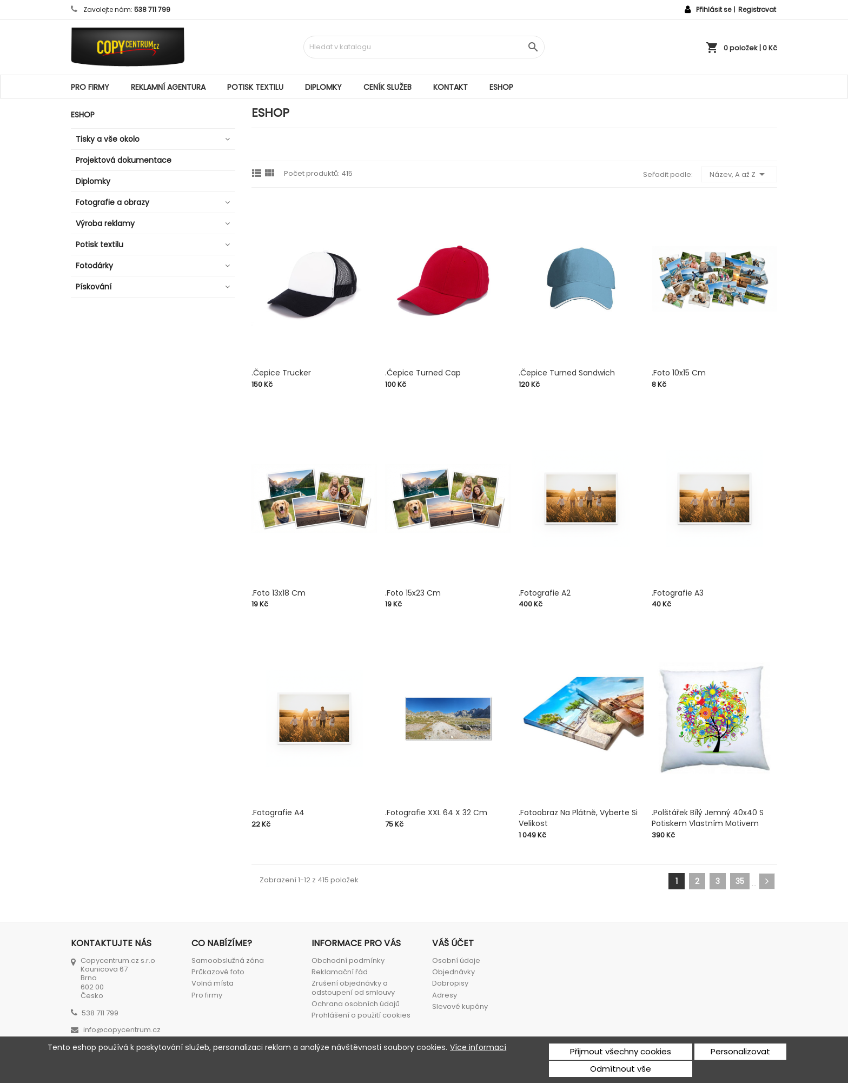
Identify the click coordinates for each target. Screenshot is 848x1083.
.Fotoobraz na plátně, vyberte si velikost (578, 818)
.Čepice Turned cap (423, 372)
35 (740, 881)
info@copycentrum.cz (122, 1030)
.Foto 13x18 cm (278, 592)
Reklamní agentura (168, 87)
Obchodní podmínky (348, 960)
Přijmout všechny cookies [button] (620, 1051)
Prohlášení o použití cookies (361, 1015)
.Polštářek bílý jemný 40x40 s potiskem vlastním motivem (708, 818)
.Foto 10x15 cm (679, 372)
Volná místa (212, 983)
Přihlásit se (713, 9)
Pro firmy (90, 87)
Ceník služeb (387, 87)
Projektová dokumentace (123, 160)
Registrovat (757, 9)
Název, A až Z (739, 174)
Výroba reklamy (105, 223)
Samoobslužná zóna (227, 960)
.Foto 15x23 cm (413, 592)
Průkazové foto (217, 972)
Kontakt (450, 87)
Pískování (93, 286)
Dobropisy (450, 983)
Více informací (478, 1047)
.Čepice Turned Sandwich (567, 372)
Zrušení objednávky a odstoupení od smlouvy (353, 987)
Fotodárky (94, 265)
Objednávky (453, 972)
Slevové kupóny (460, 1006)
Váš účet (453, 943)
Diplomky (323, 87)
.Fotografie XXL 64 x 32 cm (436, 812)
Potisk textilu (255, 87)
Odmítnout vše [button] (620, 1068)
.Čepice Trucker (281, 372)
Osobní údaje (456, 960)
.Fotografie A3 (678, 592)
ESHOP (501, 87)
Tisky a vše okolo (108, 139)
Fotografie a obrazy (112, 202)
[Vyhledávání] (423, 47)
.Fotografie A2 (545, 592)
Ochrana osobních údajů (356, 1004)
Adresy (444, 995)
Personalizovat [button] (740, 1051)
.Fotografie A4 (277, 812)
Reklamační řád (340, 972)
